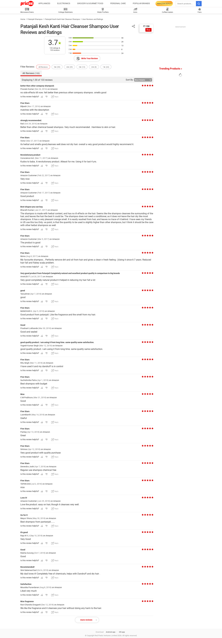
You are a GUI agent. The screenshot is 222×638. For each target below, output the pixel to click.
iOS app (122, 632)
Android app (110, 632)
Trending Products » (170, 68)
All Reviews (31, 73)
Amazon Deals (164, 3)
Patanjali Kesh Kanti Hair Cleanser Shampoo (62, 19)
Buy (148, 29)
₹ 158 (146, 26)
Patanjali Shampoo (34, 19)
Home (22, 19)
